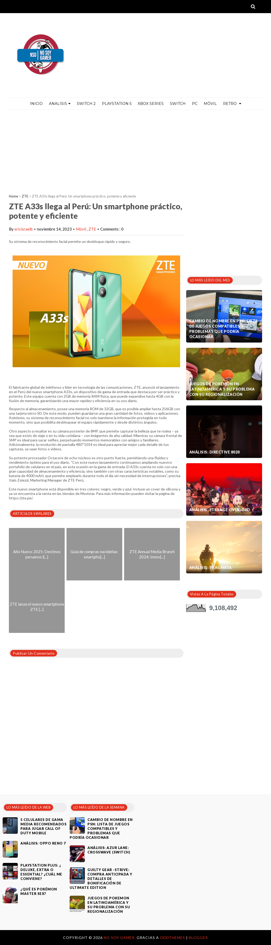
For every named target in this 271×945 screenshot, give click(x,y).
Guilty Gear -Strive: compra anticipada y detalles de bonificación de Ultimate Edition (101, 879)
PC (194, 103)
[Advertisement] (135, 149)
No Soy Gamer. (120, 937)
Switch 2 (86, 103)
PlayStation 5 (116, 103)
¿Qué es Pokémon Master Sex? (38, 891)
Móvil (81, 229)
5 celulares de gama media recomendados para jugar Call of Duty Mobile (43, 826)
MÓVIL (210, 103)
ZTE (25, 196)
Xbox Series (151, 103)
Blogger (198, 937)
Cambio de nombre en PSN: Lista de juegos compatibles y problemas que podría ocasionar (223, 329)
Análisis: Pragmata (210, 567)
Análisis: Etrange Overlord (219, 510)
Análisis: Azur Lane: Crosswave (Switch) (108, 850)
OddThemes (172, 937)
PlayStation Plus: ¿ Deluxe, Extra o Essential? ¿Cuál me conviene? (41, 872)
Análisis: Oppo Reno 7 (43, 843)
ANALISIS (59, 103)
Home (13, 196)
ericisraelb (23, 229)
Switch (178, 103)
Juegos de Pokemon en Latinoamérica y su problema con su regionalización (222, 389)
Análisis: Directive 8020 (214, 452)
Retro (232, 103)
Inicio (36, 103)
